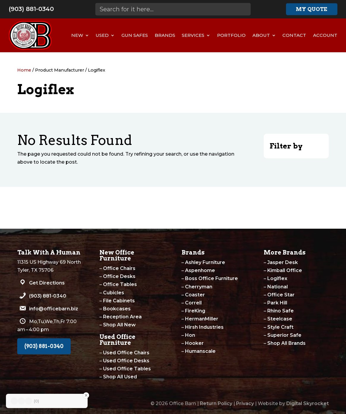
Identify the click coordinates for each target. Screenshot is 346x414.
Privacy (245, 403)
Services (193, 35)
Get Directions (47, 283)
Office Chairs (119, 268)
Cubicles (113, 293)
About (261, 35)
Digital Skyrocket (307, 403)
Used (102, 35)
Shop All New (119, 325)
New (77, 35)
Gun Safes (134, 35)
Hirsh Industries (204, 327)
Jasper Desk (282, 262)
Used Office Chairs (126, 352)
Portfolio (231, 35)
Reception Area (122, 317)
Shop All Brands (286, 343)
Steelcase (279, 319)
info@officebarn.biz (53, 309)
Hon (190, 335)
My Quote (311, 9)
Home (24, 70)
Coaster (195, 295)
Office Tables (120, 284)
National (277, 287)
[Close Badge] (86, 395)
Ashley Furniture (205, 262)
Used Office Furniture (117, 339)
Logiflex (277, 278)
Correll (193, 303)
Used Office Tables (127, 369)
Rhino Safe (280, 311)
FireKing (195, 311)
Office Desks (119, 276)
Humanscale (200, 351)
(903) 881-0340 (31, 8)
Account (325, 35)
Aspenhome (200, 270)
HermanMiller (201, 319)
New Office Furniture (116, 255)
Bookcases (117, 309)
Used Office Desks (126, 361)
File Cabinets (119, 301)
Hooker (194, 343)
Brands (165, 35)
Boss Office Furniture (211, 278)
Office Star (281, 295)
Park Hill (277, 303)
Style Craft (280, 327)
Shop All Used (120, 377)
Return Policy (216, 403)
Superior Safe (284, 335)
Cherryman (198, 287)
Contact (294, 35)
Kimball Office (284, 270)
